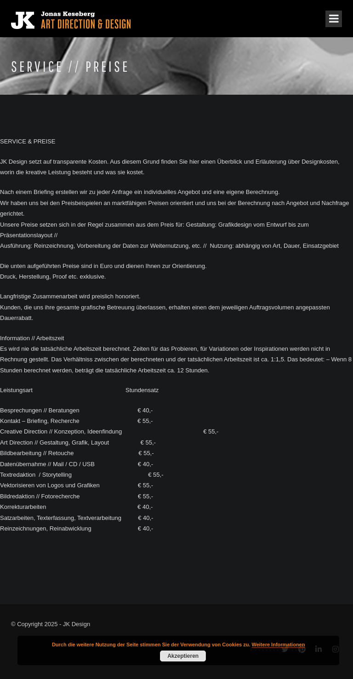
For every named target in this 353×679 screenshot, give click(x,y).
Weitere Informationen (278, 644)
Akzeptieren (183, 656)
